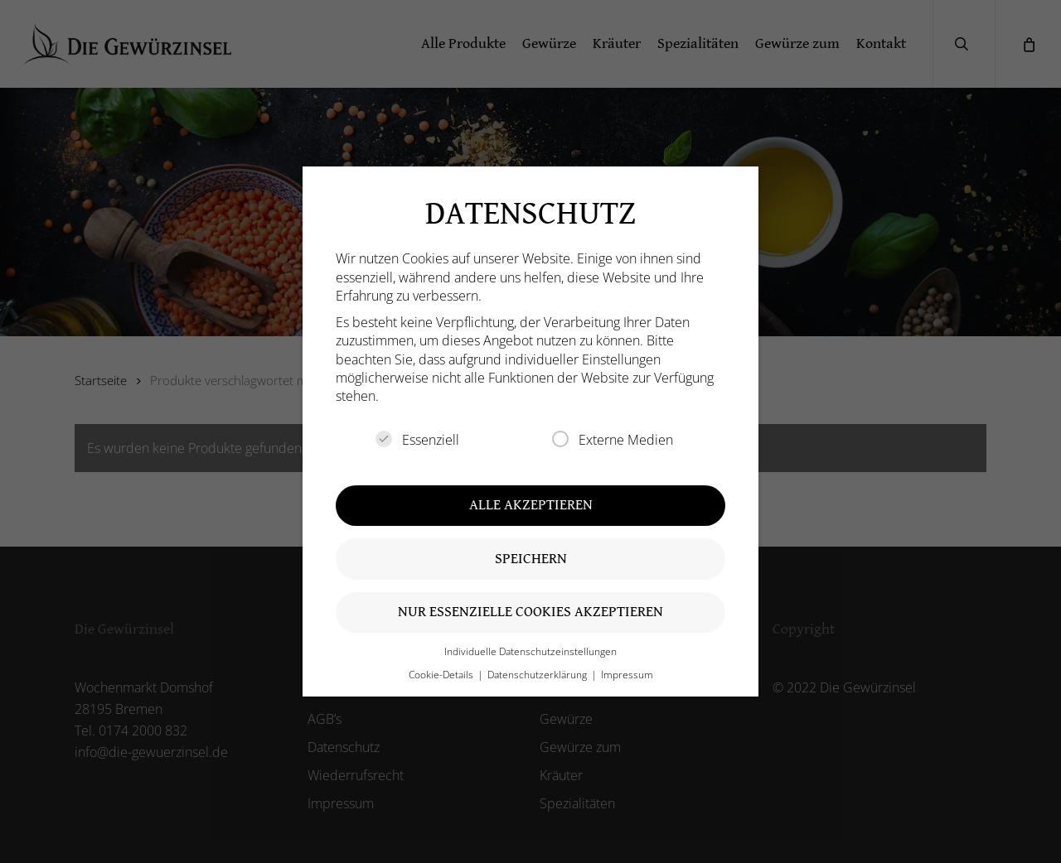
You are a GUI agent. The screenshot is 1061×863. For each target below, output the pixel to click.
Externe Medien (612, 440)
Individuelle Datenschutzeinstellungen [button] (530, 651)
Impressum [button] (627, 675)
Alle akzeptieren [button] (531, 504)
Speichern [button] (531, 558)
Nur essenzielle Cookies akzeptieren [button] (530, 611)
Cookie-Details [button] (442, 675)
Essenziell (417, 440)
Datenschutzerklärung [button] (538, 675)
